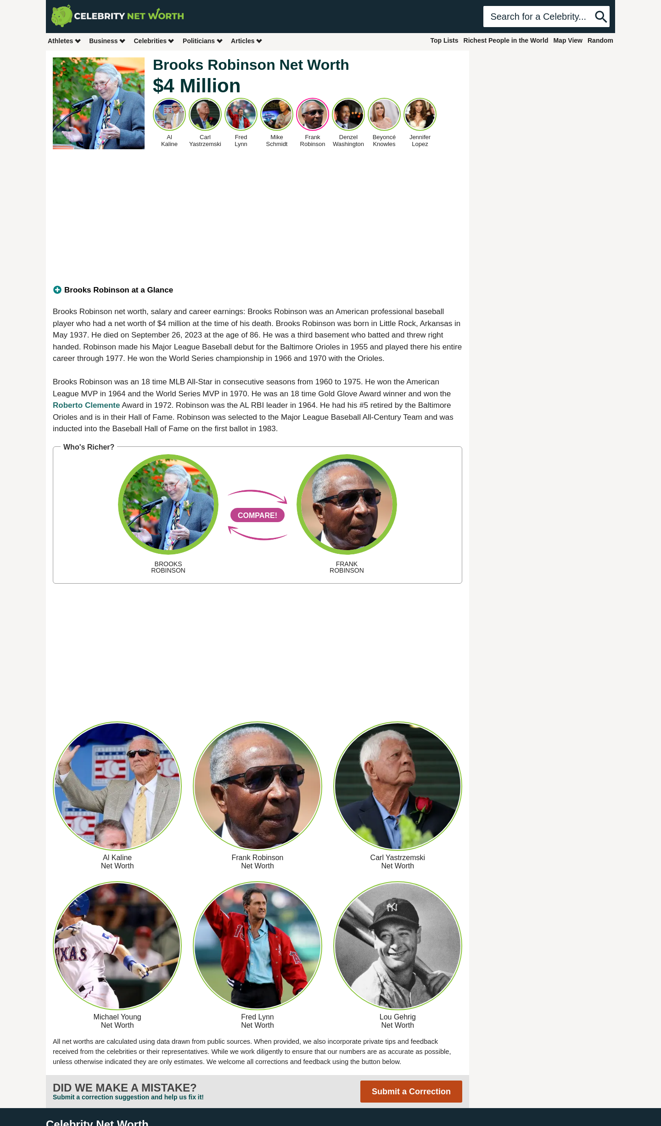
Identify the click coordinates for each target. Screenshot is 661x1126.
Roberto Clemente (86, 405)
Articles (247, 41)
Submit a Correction (411, 1091)
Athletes (64, 41)
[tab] (257, 290)
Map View (568, 40)
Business (107, 41)
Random (600, 40)
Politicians (203, 41)
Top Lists (444, 40)
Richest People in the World (506, 40)
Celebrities (154, 41)
